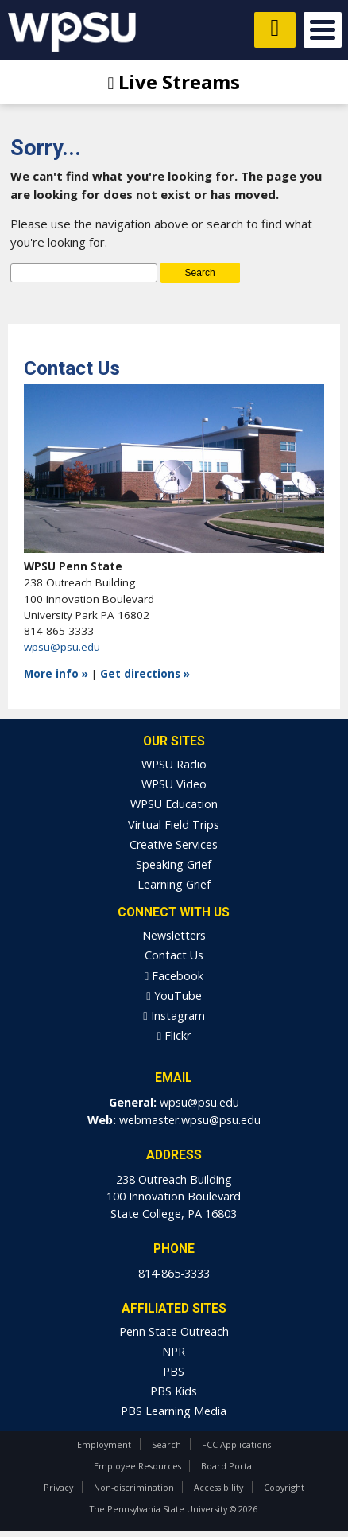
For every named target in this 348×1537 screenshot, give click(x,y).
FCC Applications (236, 1444)
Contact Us (174, 955)
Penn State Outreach (174, 1331)
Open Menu (323, 30)
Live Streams (174, 81)
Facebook (174, 975)
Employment (104, 1444)
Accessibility (218, 1487)
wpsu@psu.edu (62, 647)
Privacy (58, 1487)
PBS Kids (173, 1391)
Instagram (173, 1015)
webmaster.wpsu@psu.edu (190, 1119)
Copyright (284, 1487)
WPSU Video (174, 784)
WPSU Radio (174, 764)
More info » (56, 674)
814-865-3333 (174, 1273)
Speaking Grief (173, 864)
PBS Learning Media (173, 1410)
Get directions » (145, 674)
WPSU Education (174, 803)
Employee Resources (137, 1466)
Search (166, 1444)
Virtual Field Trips (173, 824)
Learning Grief (174, 884)
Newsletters (174, 935)
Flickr (174, 1035)
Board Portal (227, 1466)
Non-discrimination (134, 1487)
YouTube (173, 995)
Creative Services (174, 844)
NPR (173, 1351)
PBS (173, 1371)
